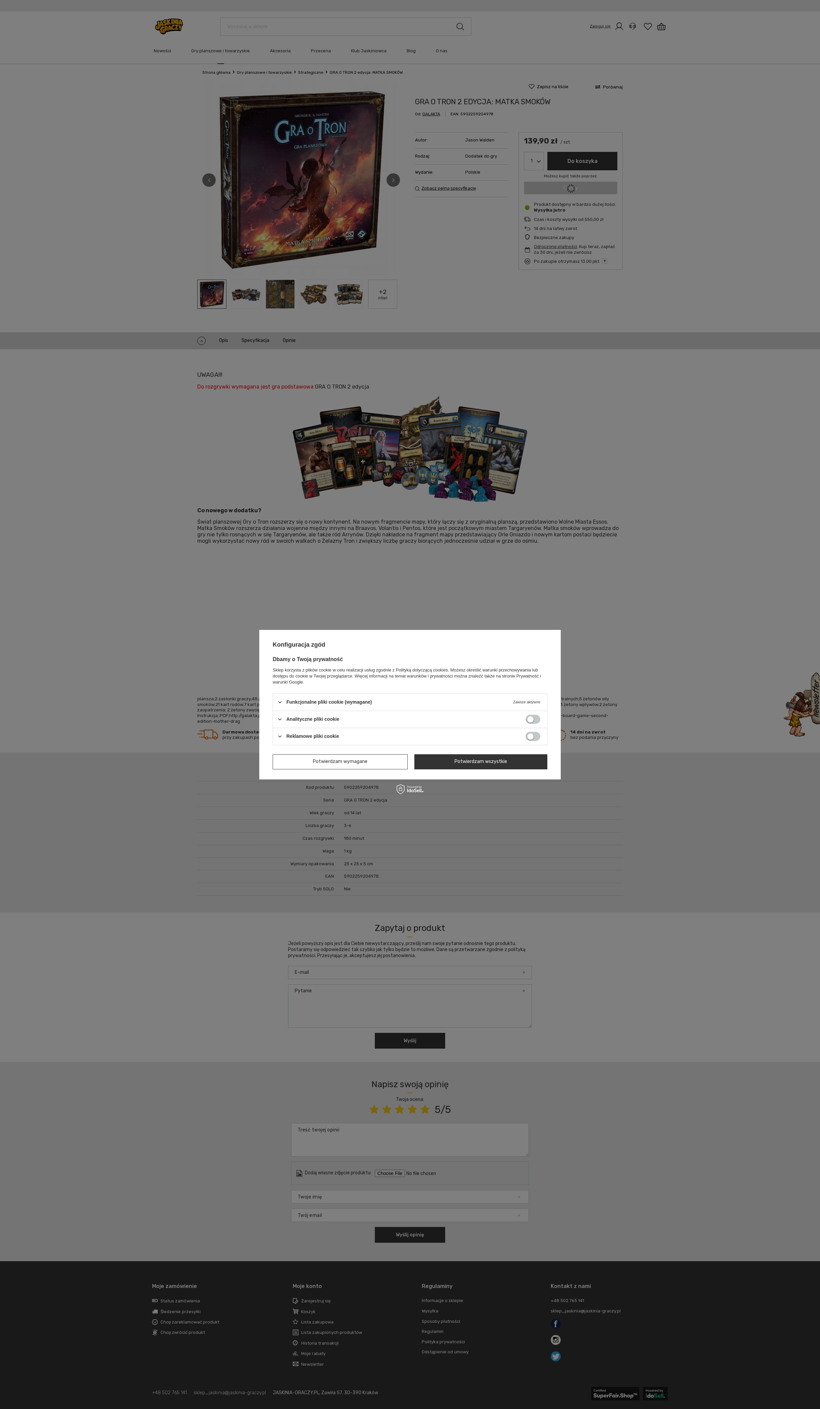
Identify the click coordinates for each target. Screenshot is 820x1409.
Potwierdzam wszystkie (481, 761)
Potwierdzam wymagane (340, 761)
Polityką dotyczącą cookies (422, 669)
